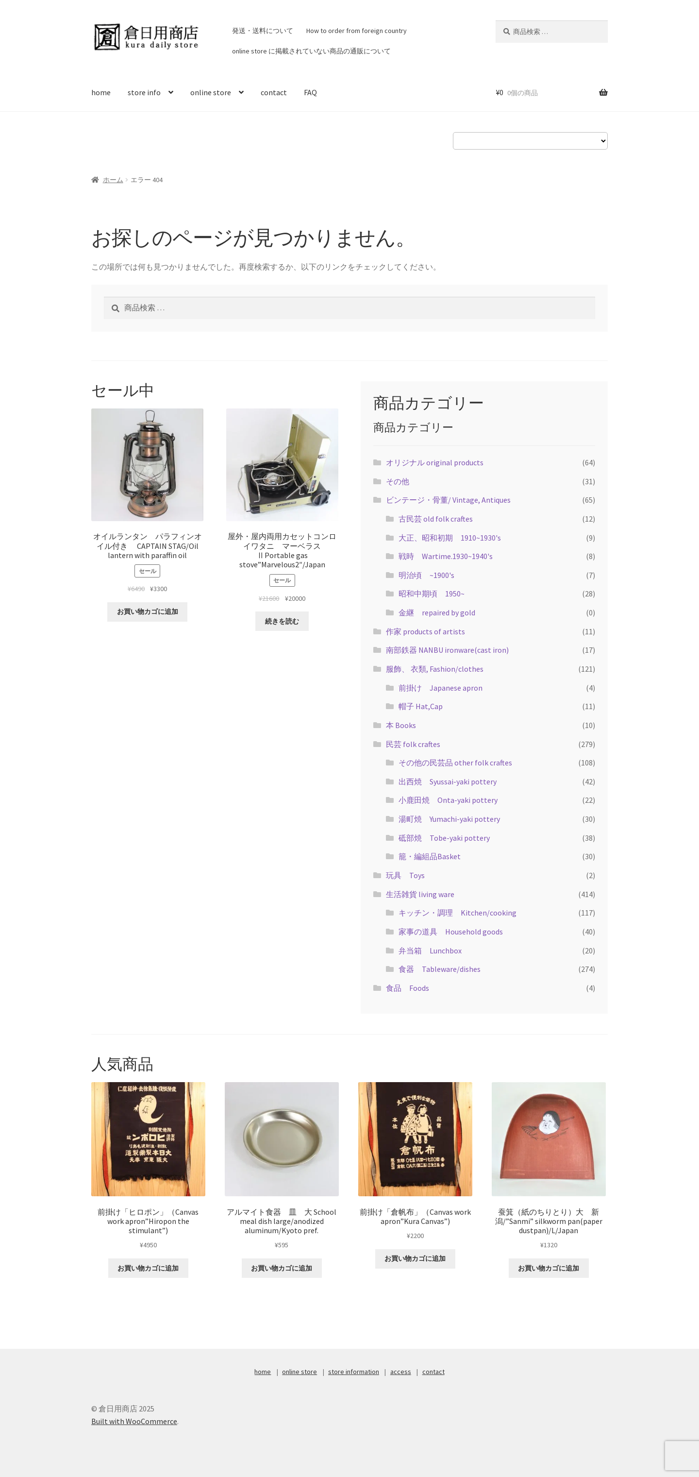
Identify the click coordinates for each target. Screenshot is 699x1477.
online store (210, 92)
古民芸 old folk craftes (436, 519)
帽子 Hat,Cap (424, 706)
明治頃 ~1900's (426, 575)
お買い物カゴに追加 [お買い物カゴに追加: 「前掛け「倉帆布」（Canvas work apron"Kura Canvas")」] (415, 1258)
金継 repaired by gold (437, 612)
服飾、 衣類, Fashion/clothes (434, 669)
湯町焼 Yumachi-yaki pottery (449, 819)
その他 (397, 481)
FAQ (310, 92)
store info (144, 92)
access (400, 1371)
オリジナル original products (434, 462)
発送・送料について (262, 30)
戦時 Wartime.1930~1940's (446, 556)
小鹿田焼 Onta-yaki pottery (448, 800)
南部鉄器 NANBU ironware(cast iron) (447, 650)
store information (353, 1371)
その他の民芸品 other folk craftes (455, 762)
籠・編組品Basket (430, 856)
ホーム (113, 179)
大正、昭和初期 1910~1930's (450, 538)
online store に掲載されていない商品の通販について (311, 51)
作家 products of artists (425, 631)
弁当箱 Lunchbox (430, 950)
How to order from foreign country (356, 30)
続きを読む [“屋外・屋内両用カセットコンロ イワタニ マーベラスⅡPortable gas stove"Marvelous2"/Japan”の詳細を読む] (282, 621)
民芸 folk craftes (413, 744)
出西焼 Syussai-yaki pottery (448, 781)
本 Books (401, 725)
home (101, 92)
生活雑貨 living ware (420, 894)
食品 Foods (407, 988)
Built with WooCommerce (134, 1421)
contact (274, 92)
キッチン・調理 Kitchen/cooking (457, 912)
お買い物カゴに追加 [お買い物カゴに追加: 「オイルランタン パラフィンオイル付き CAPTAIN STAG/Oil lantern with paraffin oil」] (147, 611)
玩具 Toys (405, 875)
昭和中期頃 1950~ (432, 593)
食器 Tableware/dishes (440, 969)
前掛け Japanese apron (441, 688)
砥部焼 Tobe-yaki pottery (444, 838)
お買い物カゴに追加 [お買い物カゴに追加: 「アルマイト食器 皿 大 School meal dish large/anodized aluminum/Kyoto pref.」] (281, 1268)
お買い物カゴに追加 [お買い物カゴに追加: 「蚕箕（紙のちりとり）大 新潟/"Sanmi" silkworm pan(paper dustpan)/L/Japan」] (548, 1268)
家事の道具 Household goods (451, 931)
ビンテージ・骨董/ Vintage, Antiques (448, 500)
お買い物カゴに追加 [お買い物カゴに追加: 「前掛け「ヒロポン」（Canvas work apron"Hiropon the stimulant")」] (148, 1268)
